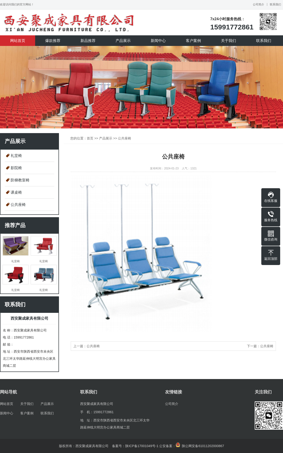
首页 (90, 138)
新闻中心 (158, 41)
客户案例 (193, 41)
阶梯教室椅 (20, 180)
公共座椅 (18, 205)
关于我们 (228, 41)
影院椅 (16, 168)
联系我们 (275, 4)
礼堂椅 (16, 156)
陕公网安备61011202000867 (200, 446)
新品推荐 (88, 41)
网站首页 (17, 41)
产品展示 (123, 41)
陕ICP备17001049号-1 (141, 446)
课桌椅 (16, 192)
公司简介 (258, 4)
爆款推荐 (52, 41)
